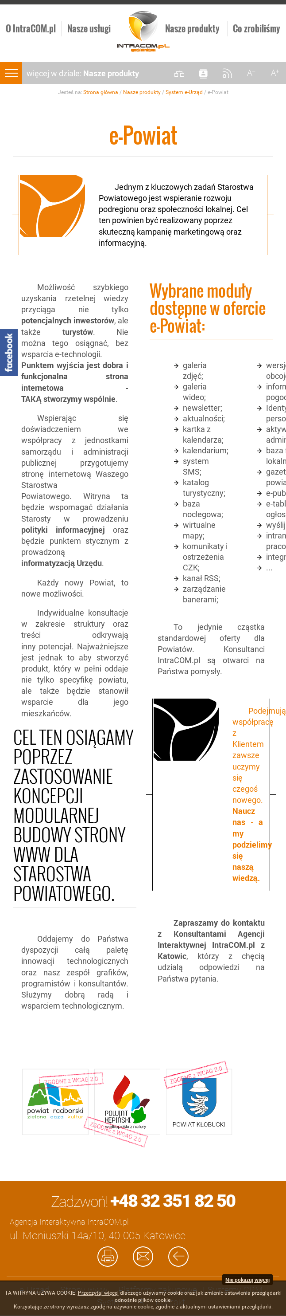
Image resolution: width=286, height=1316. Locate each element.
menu (11, 73)
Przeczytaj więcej (98, 1293)
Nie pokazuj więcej (247, 1279)
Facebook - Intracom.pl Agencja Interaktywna (9, 352)
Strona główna (100, 92)
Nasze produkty (142, 92)
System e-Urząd (184, 92)
